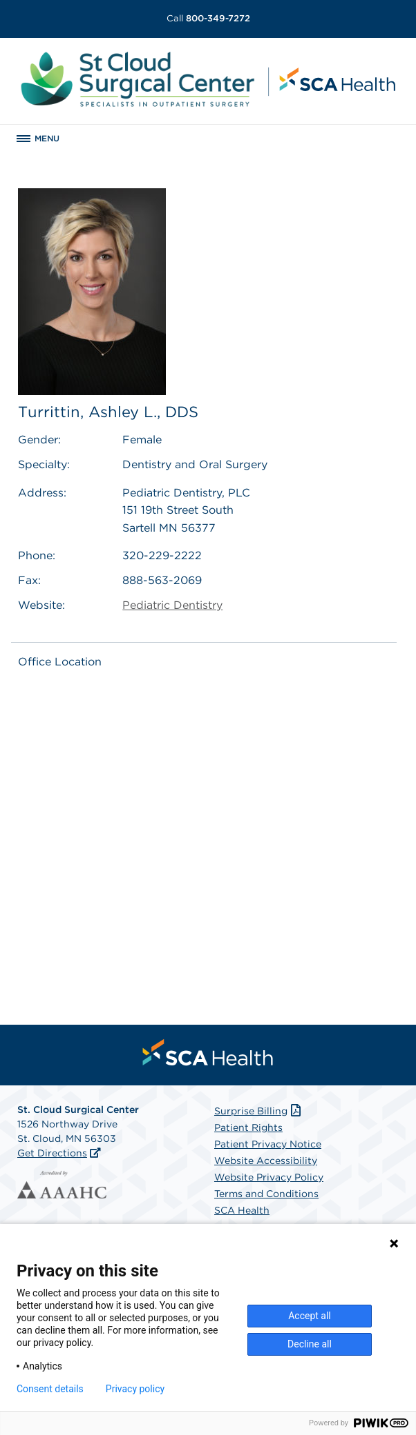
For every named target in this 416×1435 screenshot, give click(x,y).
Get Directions (52, 1152)
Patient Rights (248, 1127)
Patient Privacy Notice (267, 1144)
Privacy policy (135, 1388)
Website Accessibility (265, 1160)
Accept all (309, 1315)
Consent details (50, 1388)
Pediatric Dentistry (172, 605)
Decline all (309, 1343)
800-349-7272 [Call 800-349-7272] (208, 18)
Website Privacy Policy (268, 1177)
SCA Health (242, 1210)
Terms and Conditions (266, 1193)
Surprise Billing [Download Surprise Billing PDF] (258, 1110)
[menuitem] (208, 1052)
